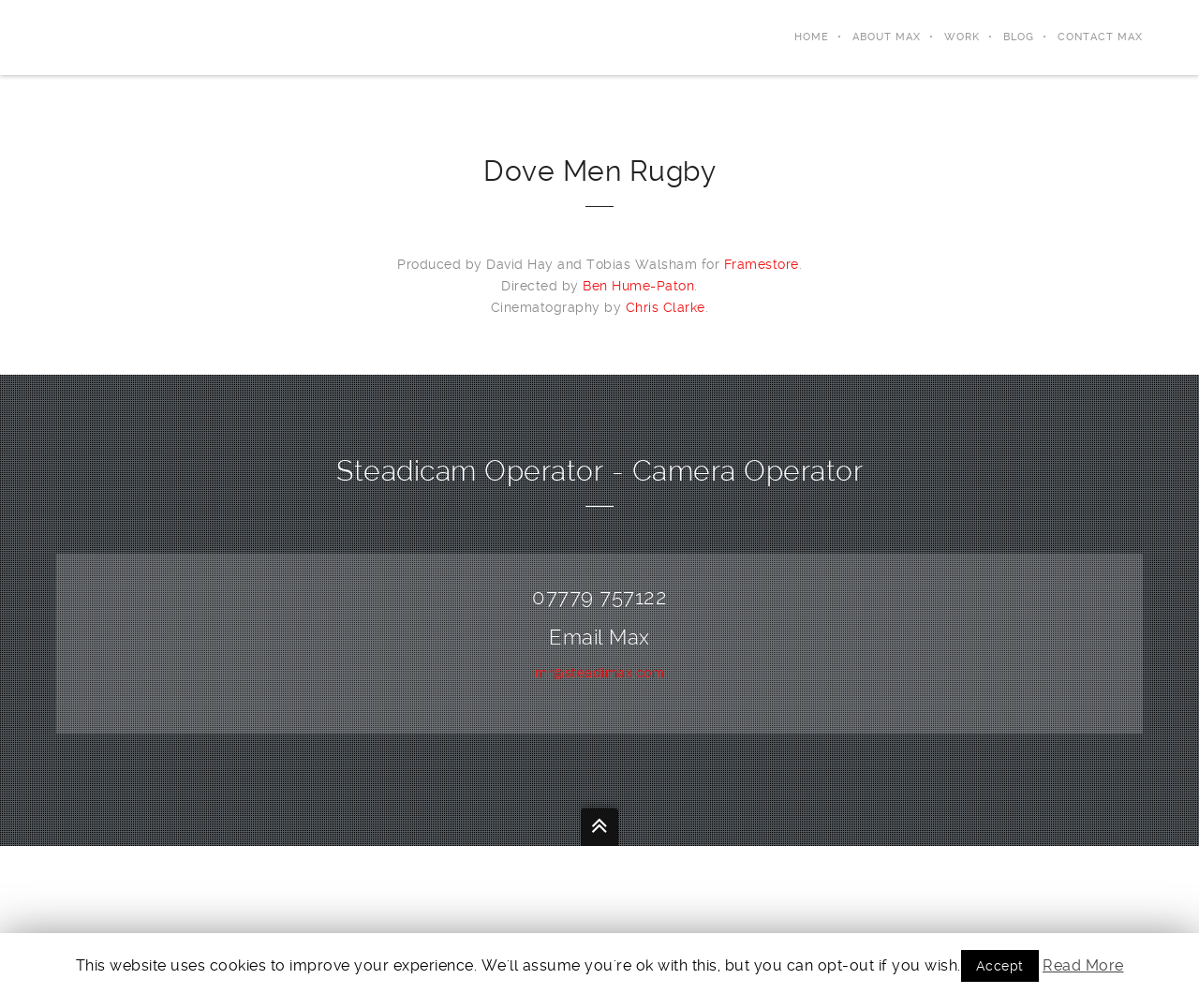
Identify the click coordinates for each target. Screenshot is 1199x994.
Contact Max (1100, 37)
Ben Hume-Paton (638, 285)
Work (962, 37)
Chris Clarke (665, 307)
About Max (886, 37)
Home (811, 37)
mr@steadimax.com (599, 672)
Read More (1083, 965)
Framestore (761, 264)
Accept (1000, 965)
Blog (1018, 37)
